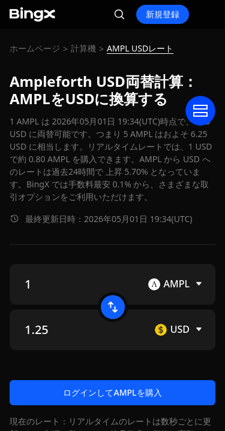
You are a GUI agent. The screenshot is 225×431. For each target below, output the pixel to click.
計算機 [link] (83, 48)
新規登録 (162, 14)
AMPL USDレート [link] (140, 48)
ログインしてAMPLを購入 (112, 392)
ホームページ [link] (35, 48)
